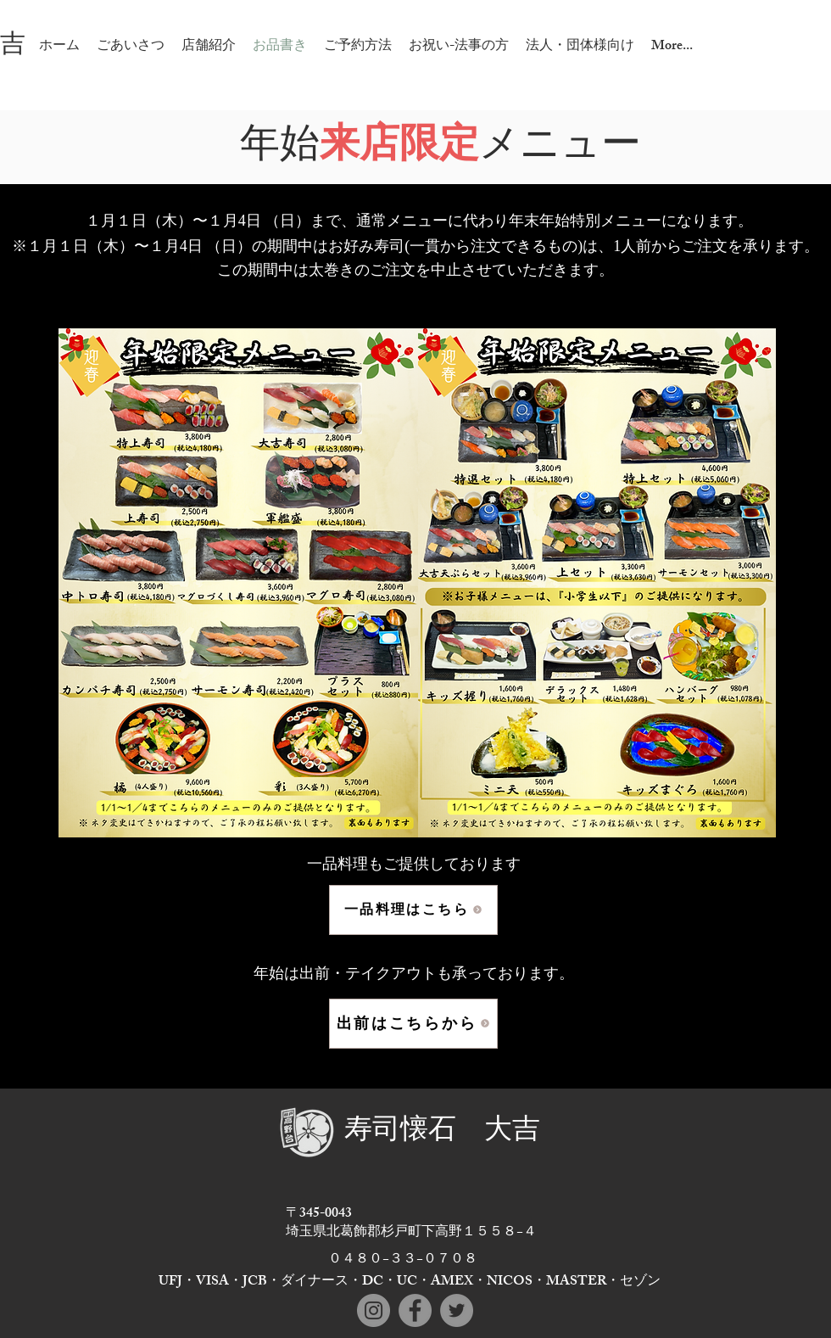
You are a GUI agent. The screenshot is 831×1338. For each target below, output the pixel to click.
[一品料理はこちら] (413, 910)
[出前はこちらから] (413, 1024)
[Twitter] (456, 1310)
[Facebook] (415, 1310)
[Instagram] (373, 1310)
